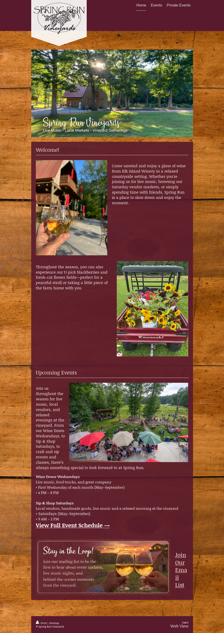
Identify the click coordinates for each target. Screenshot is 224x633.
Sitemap (54, 623)
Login (185, 622)
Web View (179, 626)
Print (41, 623)
